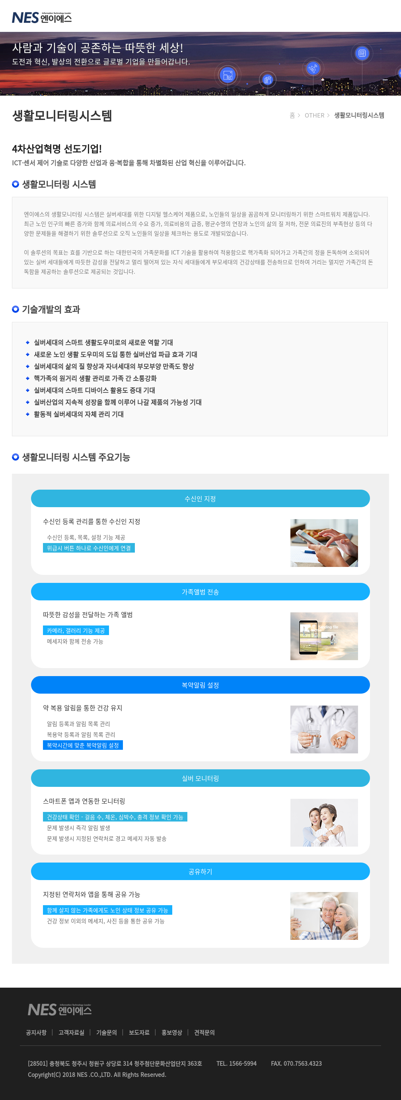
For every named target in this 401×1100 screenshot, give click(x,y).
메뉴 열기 (385, 16)
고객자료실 (71, 1032)
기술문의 (106, 1032)
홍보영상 (172, 1032)
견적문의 (204, 1032)
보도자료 (139, 1032)
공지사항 (36, 1032)
